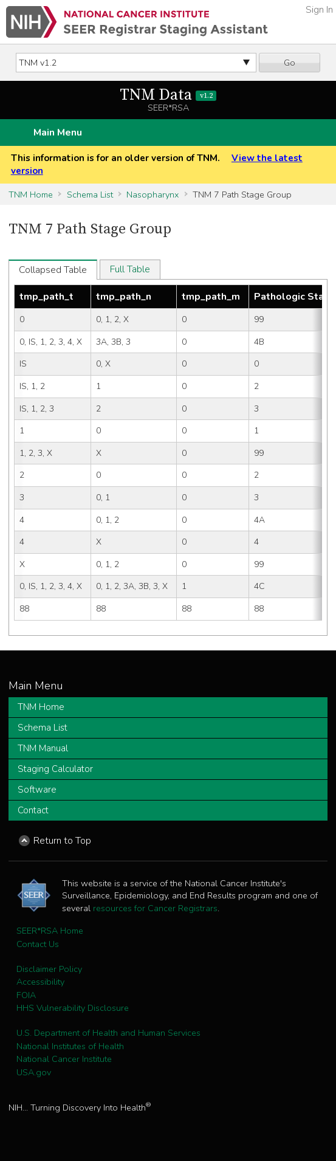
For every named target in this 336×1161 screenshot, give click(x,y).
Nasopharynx (152, 194)
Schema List (90, 194)
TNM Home (31, 194)
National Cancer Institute (64, 1059)
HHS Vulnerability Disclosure (72, 1008)
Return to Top (62, 840)
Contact (33, 810)
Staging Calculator (55, 769)
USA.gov (33, 1072)
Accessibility (40, 982)
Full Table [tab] (130, 269)
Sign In (319, 9)
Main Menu (57, 132)
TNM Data (168, 95)
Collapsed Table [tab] (53, 270)
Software (37, 790)
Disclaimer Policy (49, 969)
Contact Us (37, 944)
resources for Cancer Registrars (155, 908)
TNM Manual (43, 748)
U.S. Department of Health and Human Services (108, 1033)
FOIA (26, 995)
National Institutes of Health (70, 1046)
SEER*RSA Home (49, 931)
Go (289, 63)
